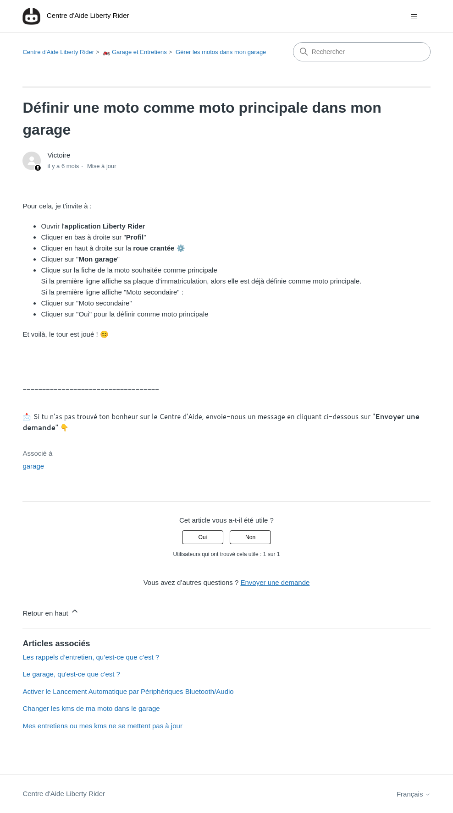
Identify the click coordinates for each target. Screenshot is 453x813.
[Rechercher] (361, 52)
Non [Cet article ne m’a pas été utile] (250, 537)
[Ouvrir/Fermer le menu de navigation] (414, 16)
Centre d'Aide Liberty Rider (58, 52)
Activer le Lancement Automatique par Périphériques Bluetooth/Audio (127, 691)
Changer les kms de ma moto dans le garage (91, 708)
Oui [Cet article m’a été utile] (203, 537)
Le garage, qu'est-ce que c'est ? (71, 674)
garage (33, 466)
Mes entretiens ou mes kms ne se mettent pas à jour (102, 726)
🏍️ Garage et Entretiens (135, 52)
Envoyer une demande (274, 582)
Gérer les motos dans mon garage (221, 52)
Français (414, 794)
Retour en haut (50, 611)
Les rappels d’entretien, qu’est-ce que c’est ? (90, 657)
